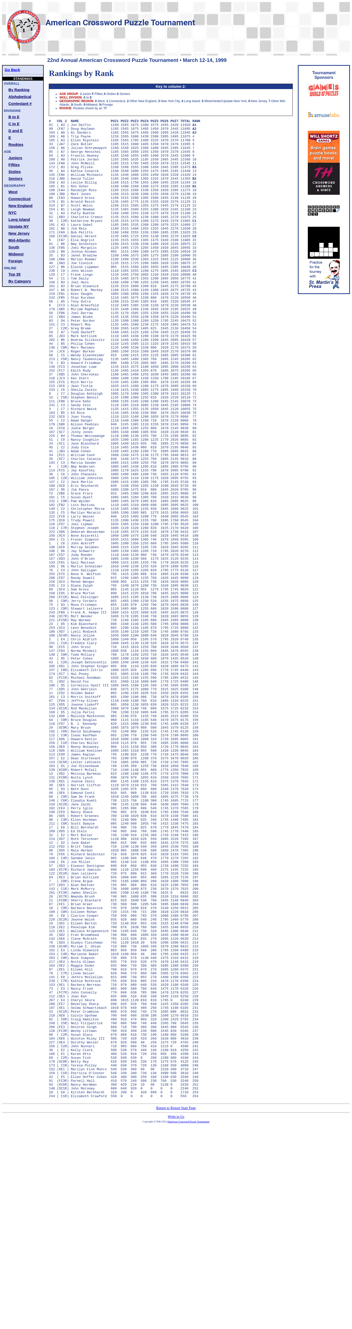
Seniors (15, 178)
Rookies (15, 144)
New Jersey (19, 233)
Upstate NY (18, 226)
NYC (12, 212)
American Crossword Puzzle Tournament (188, 1317)
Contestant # (20, 103)
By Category (19, 281)
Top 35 (14, 274)
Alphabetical (19, 96)
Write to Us (176, 1312)
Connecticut (19, 199)
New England (20, 205)
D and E (15, 130)
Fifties (14, 165)
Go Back (12, 70)
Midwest (16, 254)
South (13, 247)
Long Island (19, 219)
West (13, 192)
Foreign (15, 261)
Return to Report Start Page (176, 1304)
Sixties (14, 171)
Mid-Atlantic (19, 240)
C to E (13, 124)
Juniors (15, 158)
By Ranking (19, 90)
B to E (13, 117)
